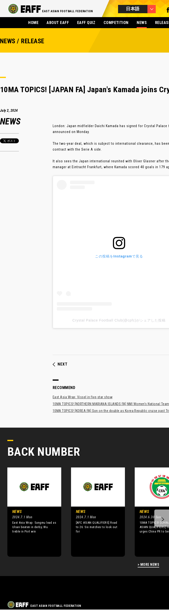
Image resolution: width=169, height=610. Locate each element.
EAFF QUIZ (86, 22)
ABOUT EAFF (58, 22)
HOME (33, 22)
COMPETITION (116, 22)
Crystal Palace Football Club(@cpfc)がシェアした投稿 (119, 320)
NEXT (60, 364)
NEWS (142, 22)
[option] (30, 512)
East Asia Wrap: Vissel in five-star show (82, 397)
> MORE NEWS (148, 564)
